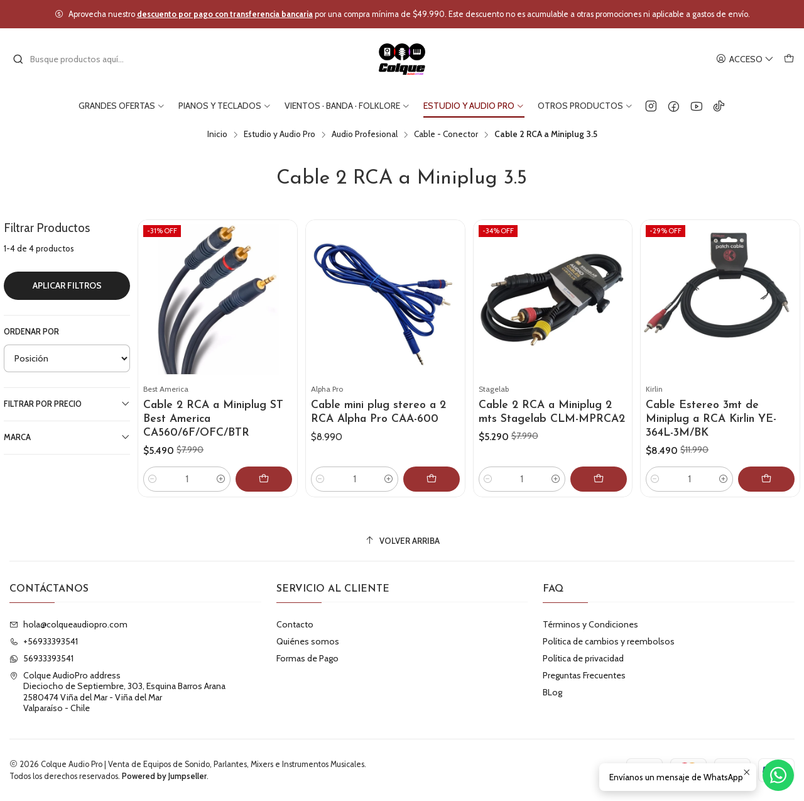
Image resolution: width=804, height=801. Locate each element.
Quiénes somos (307, 641)
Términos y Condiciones (590, 624)
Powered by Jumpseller (164, 776)
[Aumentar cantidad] (221, 479)
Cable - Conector (446, 134)
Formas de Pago (307, 658)
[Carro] (788, 59)
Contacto (294, 624)
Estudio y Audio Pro (279, 134)
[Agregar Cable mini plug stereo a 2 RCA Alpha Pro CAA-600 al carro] (431, 479)
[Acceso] (745, 59)
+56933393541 (43, 641)
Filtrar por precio (67, 404)
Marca (67, 437)
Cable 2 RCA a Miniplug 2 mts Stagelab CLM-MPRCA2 (552, 412)
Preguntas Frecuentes (584, 675)
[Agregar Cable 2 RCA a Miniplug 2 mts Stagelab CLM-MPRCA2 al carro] (598, 479)
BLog (552, 692)
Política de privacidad (583, 658)
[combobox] (77, 59)
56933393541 (41, 658)
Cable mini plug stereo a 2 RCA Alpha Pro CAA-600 (378, 412)
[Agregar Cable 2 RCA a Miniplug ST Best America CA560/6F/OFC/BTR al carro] (264, 479)
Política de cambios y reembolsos (609, 641)
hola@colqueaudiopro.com (68, 624)
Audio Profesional (365, 134)
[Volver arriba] (402, 541)
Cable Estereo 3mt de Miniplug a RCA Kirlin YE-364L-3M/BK (711, 419)
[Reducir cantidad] (152, 479)
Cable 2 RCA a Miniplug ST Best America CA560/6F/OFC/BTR (213, 419)
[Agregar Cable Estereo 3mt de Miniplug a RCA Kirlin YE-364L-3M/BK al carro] (766, 479)
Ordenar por (31, 331)
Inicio (217, 134)
